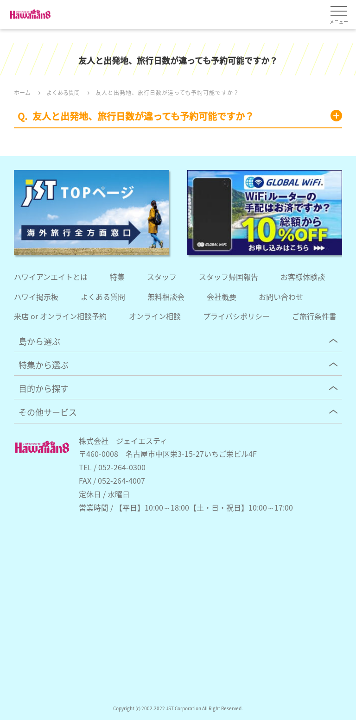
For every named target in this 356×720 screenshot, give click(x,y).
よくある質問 (103, 296)
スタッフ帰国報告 (228, 276)
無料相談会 (165, 296)
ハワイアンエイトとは (51, 276)
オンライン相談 (155, 316)
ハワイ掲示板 (36, 296)
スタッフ (162, 276)
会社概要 (221, 296)
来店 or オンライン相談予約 (60, 316)
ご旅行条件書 (314, 316)
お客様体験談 (302, 276)
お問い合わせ (281, 296)
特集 (117, 276)
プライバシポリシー (236, 316)
